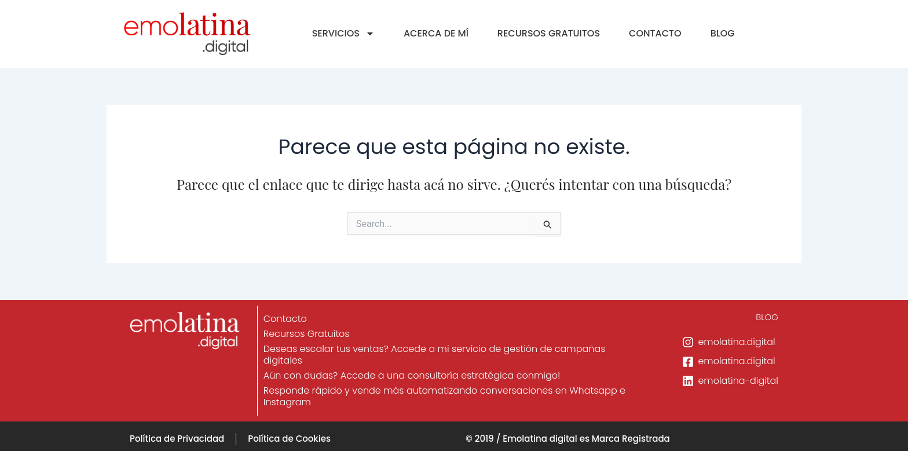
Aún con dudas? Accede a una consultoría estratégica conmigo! (412, 375)
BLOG (723, 33)
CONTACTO (655, 33)
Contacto (285, 318)
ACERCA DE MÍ (436, 33)
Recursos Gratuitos (307, 333)
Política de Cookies (289, 438)
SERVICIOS (343, 33)
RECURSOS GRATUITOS (548, 33)
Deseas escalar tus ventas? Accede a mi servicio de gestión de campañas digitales (435, 354)
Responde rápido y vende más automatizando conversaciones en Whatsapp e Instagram (445, 396)
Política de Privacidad (177, 438)
